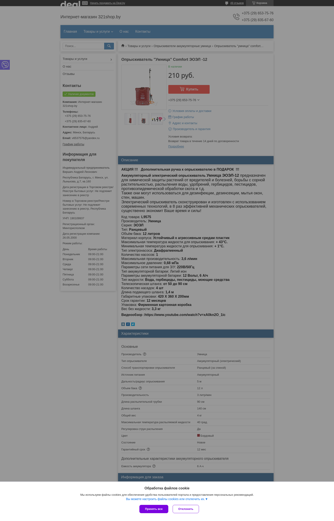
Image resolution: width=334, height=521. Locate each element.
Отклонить (185, 509)
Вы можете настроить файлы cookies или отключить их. (165, 499)
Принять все (154, 509)
